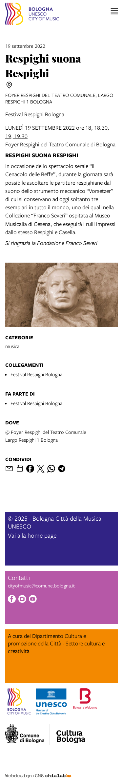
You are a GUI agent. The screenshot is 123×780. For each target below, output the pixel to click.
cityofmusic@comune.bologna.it (41, 585)
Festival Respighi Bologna (36, 374)
